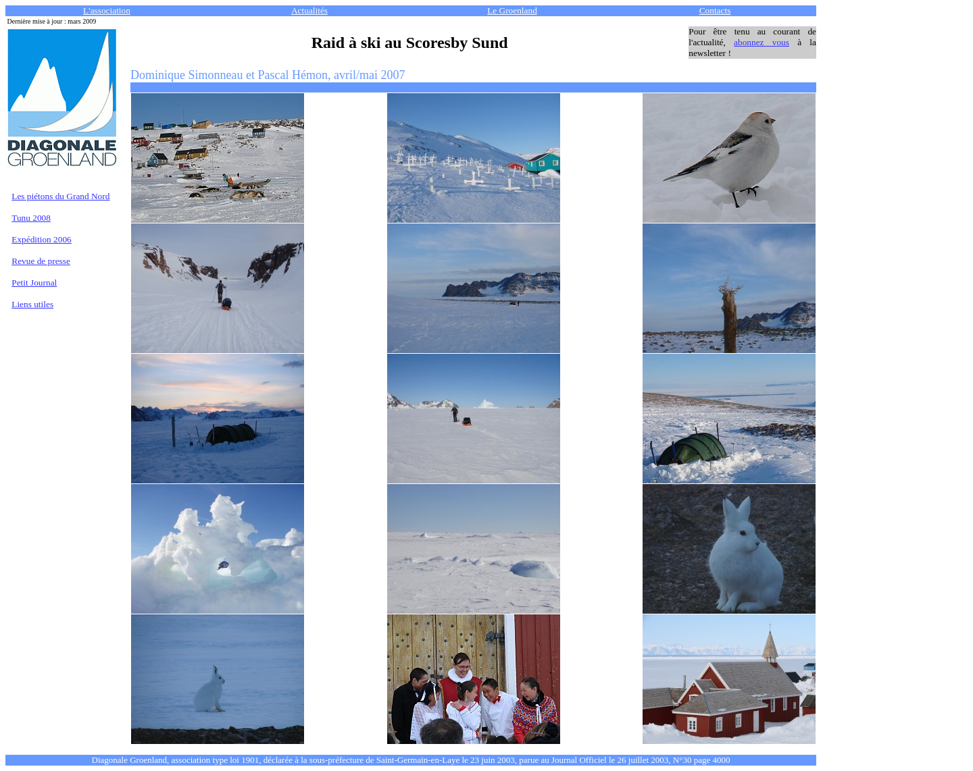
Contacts (715, 10)
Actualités (309, 10)
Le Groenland (512, 10)
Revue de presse (40, 261)
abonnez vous (761, 42)
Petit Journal (34, 282)
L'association (106, 10)
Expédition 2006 (41, 239)
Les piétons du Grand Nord (60, 196)
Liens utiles (32, 304)
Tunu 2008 (31, 218)
